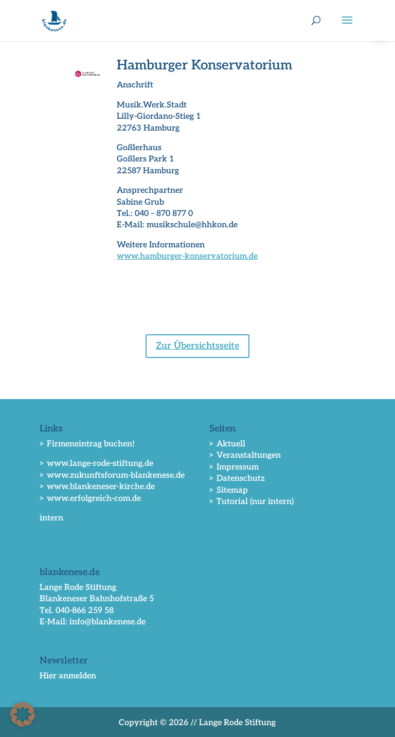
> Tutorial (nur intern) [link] (251, 502)
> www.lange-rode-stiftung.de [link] (96, 464)
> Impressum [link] (234, 467)
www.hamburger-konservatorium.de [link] (187, 256)
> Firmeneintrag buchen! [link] (87, 444)
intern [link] (51, 518)
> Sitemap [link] (228, 490)
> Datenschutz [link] (237, 478)
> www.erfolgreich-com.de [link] (90, 499)
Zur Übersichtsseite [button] (197, 345)
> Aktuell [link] (227, 444)
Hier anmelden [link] (68, 676)
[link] (54, 20)
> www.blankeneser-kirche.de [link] (97, 487)
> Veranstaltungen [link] (245, 455)
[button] (347, 26)
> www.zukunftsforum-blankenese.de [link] (112, 475)
